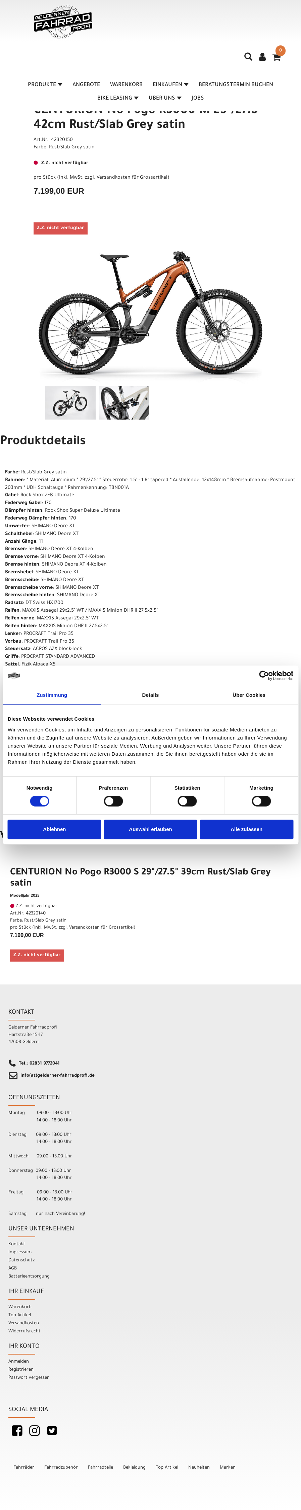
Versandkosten (23, 1323)
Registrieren (21, 1369)
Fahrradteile (100, 1467)
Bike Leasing (118, 99)
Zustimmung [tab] (52, 695)
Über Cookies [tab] (249, 695)
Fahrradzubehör (61, 1467)
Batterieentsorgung (29, 1276)
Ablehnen (54, 829)
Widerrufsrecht (24, 1331)
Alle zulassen (246, 829)
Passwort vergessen (29, 1377)
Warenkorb (126, 85)
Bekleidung (134, 1467)
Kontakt (16, 1244)
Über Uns (165, 99)
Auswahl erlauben (150, 829)
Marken (228, 1467)
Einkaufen (171, 85)
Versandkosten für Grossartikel (132, 178)
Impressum (20, 1252)
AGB (12, 1268)
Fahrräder (23, 1467)
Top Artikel (19, 1315)
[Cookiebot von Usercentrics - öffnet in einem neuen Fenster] (264, 676)
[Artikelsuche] (249, 60)
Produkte (45, 85)
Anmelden (18, 1361)
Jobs (198, 99)
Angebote (86, 85)
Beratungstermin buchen (236, 85)
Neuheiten (199, 1467)
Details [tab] (150, 695)
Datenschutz (21, 1260)
